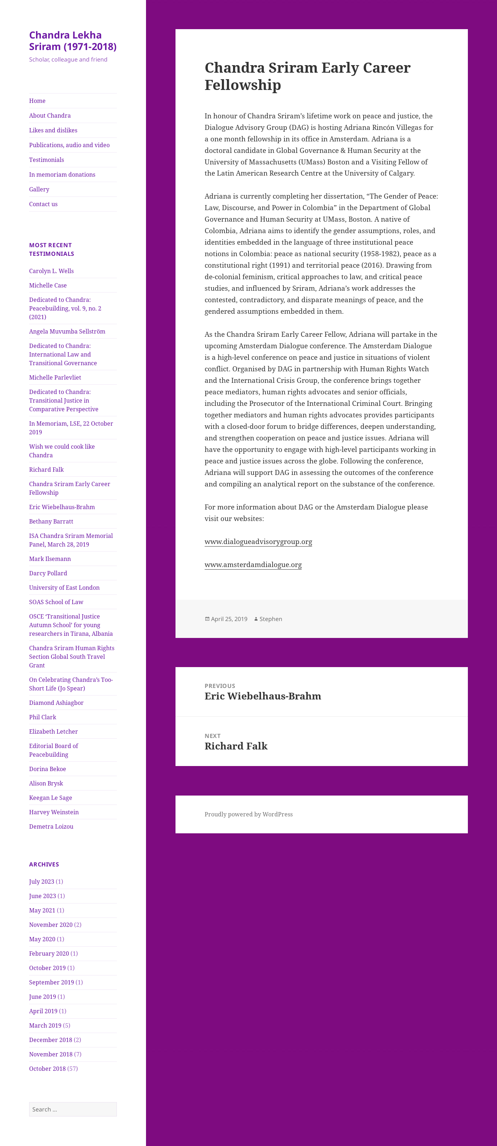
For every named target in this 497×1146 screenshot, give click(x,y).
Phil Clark (42, 717)
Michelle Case (48, 285)
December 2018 (50, 1040)
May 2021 (42, 910)
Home (37, 101)
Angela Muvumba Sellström (67, 331)
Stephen (271, 619)
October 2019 (47, 968)
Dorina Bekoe (47, 769)
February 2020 (49, 953)
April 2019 (43, 1011)
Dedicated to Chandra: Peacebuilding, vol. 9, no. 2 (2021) (65, 308)
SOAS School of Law (56, 602)
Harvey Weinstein (54, 812)
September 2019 (51, 982)
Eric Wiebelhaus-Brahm (62, 507)
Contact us (43, 204)
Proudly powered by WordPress (249, 814)
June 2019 (42, 997)
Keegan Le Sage (50, 798)
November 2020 (51, 925)
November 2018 (51, 1054)
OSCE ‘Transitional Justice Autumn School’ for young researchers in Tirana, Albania (71, 625)
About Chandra (50, 115)
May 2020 (42, 939)
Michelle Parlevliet (55, 377)
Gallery (39, 189)
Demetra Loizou (51, 826)
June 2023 (42, 896)
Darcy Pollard (48, 573)
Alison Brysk (46, 783)
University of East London (64, 588)
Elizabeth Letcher (53, 731)
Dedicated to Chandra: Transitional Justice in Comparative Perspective (64, 400)
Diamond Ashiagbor (56, 703)
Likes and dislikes (53, 130)
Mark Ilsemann (50, 559)
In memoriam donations (62, 174)
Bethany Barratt (51, 521)
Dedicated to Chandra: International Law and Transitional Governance (63, 354)
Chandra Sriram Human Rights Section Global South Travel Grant (71, 656)
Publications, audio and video (69, 145)
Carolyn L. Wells (51, 271)
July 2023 (41, 881)
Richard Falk (46, 470)
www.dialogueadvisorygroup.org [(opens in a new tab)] (258, 541)
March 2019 (45, 1025)
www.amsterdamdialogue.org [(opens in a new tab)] (253, 564)
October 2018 (47, 1069)
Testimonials (46, 160)
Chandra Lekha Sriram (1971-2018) (73, 40)
